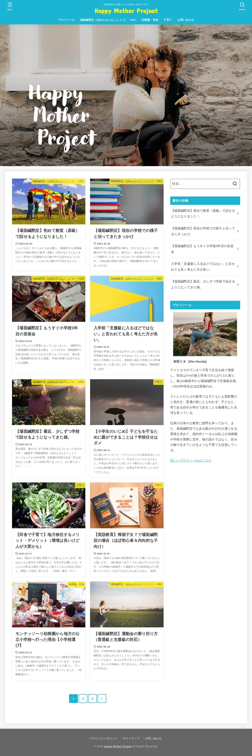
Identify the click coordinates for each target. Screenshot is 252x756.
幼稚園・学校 (150, 19)
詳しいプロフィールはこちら (191, 460)
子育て (168, 19)
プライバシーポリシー (104, 738)
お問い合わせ (185, 19)
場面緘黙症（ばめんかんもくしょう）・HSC (108, 19)
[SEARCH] (242, 6)
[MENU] (9, 6)
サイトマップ (131, 738)
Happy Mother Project (126, 10)
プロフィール (66, 19)
